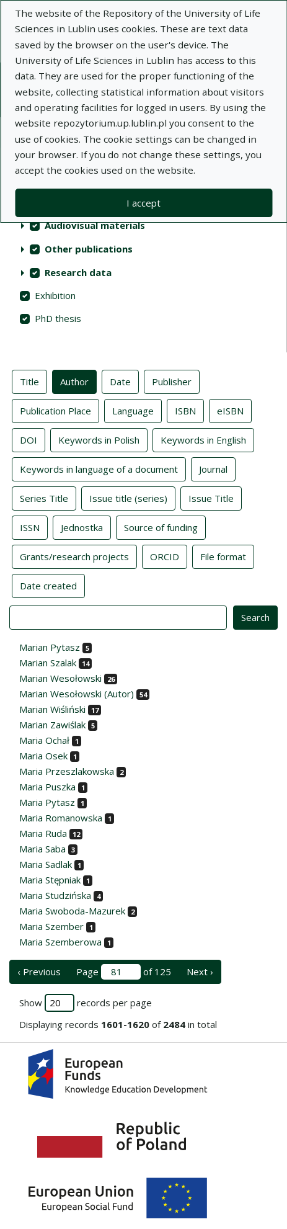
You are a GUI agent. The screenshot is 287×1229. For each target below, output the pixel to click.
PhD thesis (58, 318)
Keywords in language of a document (99, 468)
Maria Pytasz (47, 802)
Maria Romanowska (60, 817)
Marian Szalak (47, 662)
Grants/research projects (74, 556)
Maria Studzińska (55, 895)
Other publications (89, 249)
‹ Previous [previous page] (39, 971)
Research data (78, 272)
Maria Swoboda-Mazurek (72, 911)
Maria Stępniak (50, 880)
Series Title (44, 497)
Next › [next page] (200, 971)
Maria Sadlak (45, 864)
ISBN (185, 410)
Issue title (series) (128, 497)
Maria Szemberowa (60, 942)
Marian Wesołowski (60, 678)
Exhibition (55, 295)
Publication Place (55, 410)
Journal (213, 468)
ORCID (164, 556)
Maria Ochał (44, 740)
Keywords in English (203, 439)
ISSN (30, 527)
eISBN (230, 410)
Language (133, 410)
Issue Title (211, 497)
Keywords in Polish (98, 439)
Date (120, 381)
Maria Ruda (43, 833)
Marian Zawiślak (52, 724)
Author (74, 381)
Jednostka (82, 527)
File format (223, 556)
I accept (143, 203)
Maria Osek (43, 755)
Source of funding (161, 527)
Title (29, 381)
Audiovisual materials (95, 225)
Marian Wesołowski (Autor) (76, 693)
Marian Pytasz (49, 647)
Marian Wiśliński (52, 709)
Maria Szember (51, 926)
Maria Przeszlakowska (66, 771)
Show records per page (85, 1003)
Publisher (172, 381)
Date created (48, 585)
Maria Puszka (47, 786)
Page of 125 (123, 972)
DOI (28, 439)
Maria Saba (42, 848)
